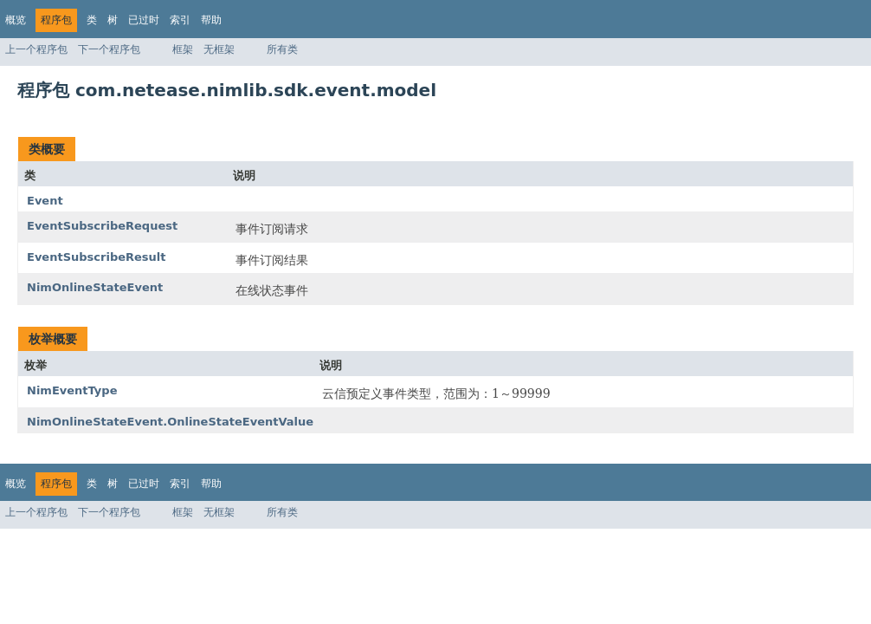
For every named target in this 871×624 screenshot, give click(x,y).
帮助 (211, 20)
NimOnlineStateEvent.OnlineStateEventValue (170, 421)
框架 (182, 49)
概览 (15, 20)
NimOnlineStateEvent (95, 287)
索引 (180, 20)
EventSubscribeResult (96, 256)
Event (45, 200)
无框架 (219, 49)
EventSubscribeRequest (102, 225)
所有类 (282, 49)
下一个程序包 (109, 49)
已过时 (143, 20)
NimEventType (72, 390)
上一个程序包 (36, 49)
